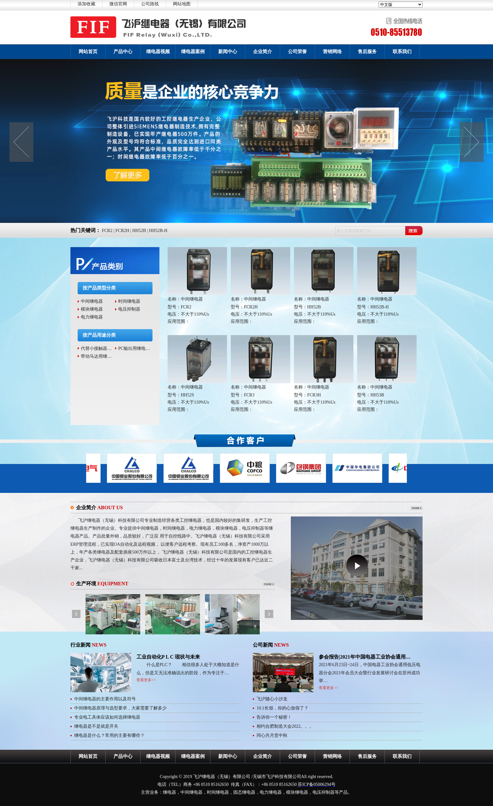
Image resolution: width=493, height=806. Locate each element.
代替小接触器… (96, 348)
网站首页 (88, 51)
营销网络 (332, 51)
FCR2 (107, 230)
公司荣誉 (297, 51)
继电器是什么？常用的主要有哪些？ (109, 735)
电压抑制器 (129, 309)
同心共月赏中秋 (272, 735)
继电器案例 (193, 51)
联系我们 (402, 51)
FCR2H (122, 230)
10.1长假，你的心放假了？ (282, 708)
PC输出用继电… (134, 348)
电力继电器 (92, 317)
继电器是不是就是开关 (96, 726)
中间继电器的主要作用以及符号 (105, 699)
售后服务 (367, 51)
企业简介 (262, 51)
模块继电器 (92, 309)
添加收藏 (86, 4)
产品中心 (123, 51)
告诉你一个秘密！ (274, 717)
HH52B (139, 230)
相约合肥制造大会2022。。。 (285, 726)
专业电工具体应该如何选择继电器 (107, 717)
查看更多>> (146, 680)
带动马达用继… (96, 356)
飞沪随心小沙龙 (272, 699)
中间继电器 (92, 301)
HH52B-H (158, 230)
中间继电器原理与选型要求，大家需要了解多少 (120, 708)
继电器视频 (158, 51)
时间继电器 (129, 301)
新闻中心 (227, 51)
